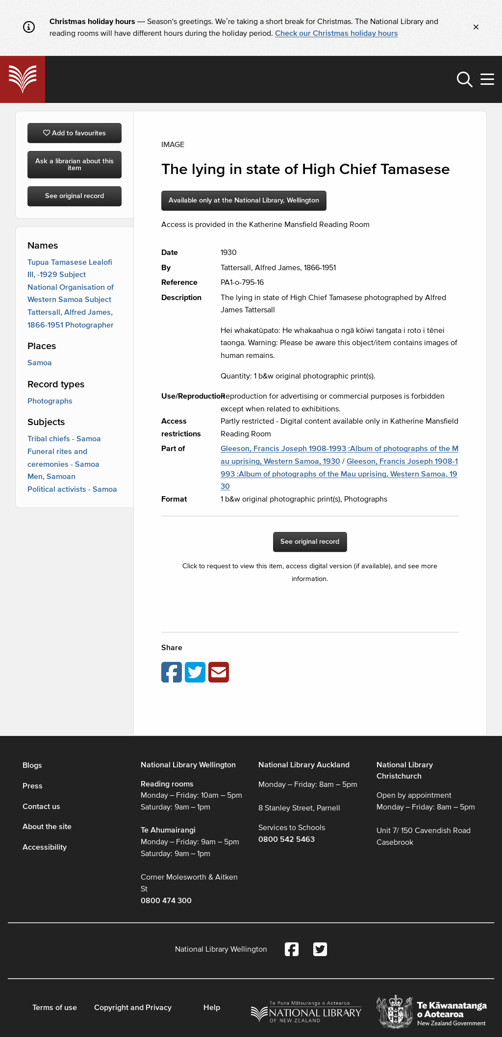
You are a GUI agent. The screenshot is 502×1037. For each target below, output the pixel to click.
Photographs (50, 401)
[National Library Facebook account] (292, 950)
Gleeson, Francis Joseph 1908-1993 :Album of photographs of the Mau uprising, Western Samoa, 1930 (339, 473)
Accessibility (45, 847)
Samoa (39, 363)
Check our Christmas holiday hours (336, 33)
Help (211, 1007)
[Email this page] (220, 673)
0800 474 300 (166, 901)
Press (33, 786)
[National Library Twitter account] (320, 950)
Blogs (32, 765)
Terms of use (54, 1007)
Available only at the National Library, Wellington (244, 200)
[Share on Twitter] (196, 673)
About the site (47, 827)
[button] (465, 79)
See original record (74, 196)
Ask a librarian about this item (74, 164)
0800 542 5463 (286, 839)
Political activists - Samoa (72, 489)
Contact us (41, 806)
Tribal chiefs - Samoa (64, 439)
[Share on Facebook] (173, 673)
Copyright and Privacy (133, 1007)
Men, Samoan (51, 476)
